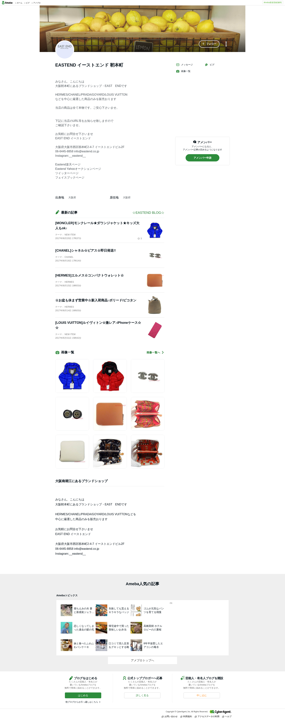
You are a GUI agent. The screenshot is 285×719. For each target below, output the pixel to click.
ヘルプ (227, 716)
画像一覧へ (155, 352)
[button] (209, 44)
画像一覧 (183, 71)
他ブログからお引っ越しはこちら (81, 702)
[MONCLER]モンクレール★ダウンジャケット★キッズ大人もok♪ (97, 225)
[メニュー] (226, 44)
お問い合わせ (170, 716)
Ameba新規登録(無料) (273, 2)
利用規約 (186, 716)
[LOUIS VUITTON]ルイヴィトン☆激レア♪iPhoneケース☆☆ (98, 325)
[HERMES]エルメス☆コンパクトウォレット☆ (89, 275)
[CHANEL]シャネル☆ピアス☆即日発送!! (85, 250)
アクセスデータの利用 (207, 716)
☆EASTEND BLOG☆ (148, 213)
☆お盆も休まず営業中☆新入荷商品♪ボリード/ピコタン (95, 300)
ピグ (209, 65)
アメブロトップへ (142, 660)
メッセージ (184, 65)
